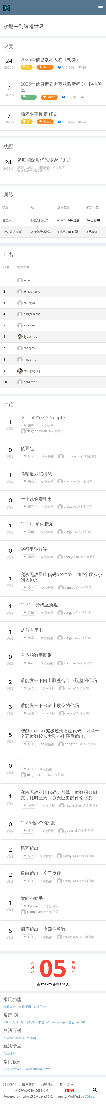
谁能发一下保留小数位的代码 (50, 705)
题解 (28, 532)
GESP (81, 1022)
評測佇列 (9, 1085)
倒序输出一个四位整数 (43, 929)
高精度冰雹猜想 (36, 474)
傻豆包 (27, 448)
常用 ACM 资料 (25, 1038)
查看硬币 (25, 1006)
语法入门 (8, 220)
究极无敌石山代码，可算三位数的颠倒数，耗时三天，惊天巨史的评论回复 (59, 795)
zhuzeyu (29, 303)
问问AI (69, 1090)
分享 (28, 638)
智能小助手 (32, 898)
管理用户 (39, 1006)
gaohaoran (33, 291)
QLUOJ (18, 1022)
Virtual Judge (56, 1022)
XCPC (28, 97)
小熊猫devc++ (13, 1069)
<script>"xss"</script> (43, 417)
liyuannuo (30, 337)
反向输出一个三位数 (41, 873)
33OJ (6, 1022)
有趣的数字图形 (36, 655)
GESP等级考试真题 (43, 232)
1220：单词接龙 (37, 524)
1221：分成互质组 (39, 605)
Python (30, 906)
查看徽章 (9, 1006)
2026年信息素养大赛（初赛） (50, 59)
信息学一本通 (35, 1022)
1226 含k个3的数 (38, 823)
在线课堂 (9, 1053)
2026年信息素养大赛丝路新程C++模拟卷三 (61, 87)
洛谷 (71, 1022)
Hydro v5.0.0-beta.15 (35, 1096)
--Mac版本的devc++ (40, 1069)
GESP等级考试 (12, 232)
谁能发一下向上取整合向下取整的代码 (59, 680)
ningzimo (30, 359)
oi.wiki (8, 1038)
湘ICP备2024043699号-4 (31, 1090)
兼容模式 (47, 1085)
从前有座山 (32, 630)
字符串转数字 (34, 549)
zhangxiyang (32, 371)
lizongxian (30, 325)
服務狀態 (28, 1085)
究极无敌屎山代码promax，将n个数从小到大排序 (61, 577)
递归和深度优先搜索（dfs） (45, 160)
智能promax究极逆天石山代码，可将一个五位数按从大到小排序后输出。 (60, 733)
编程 (28, 425)
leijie (27, 280)
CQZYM (90, 1096)
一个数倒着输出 (36, 499)
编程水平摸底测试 (39, 114)
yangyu (69, 531)
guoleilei (71, 830)
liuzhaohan (74, 805)
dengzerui (30, 382)
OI (26, 67)
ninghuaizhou (33, 314)
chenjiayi (30, 348)
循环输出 (30, 848)
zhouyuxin (72, 557)
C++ (28, 456)
